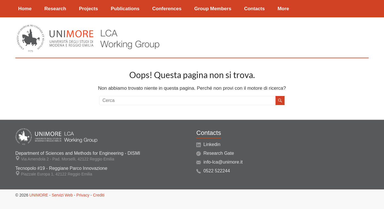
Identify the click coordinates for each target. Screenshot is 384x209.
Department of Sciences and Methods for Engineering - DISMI (77, 153)
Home (25, 8)
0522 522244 (216, 170)
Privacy (82, 195)
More (283, 8)
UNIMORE (38, 195)
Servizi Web (62, 195)
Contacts (254, 8)
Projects (88, 8)
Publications (125, 8)
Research (55, 8)
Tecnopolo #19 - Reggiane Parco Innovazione (61, 168)
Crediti (98, 195)
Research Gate (218, 153)
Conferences (166, 8)
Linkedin (211, 144)
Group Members (212, 8)
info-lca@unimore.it (223, 162)
